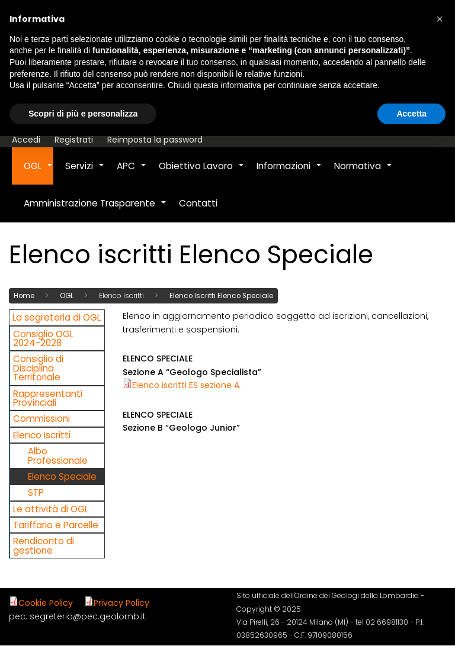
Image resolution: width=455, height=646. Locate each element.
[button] (439, 18)
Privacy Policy (121, 603)
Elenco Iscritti (42, 434)
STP (36, 492)
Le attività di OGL (50, 508)
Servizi (85, 172)
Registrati (74, 140)
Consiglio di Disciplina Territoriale (38, 368)
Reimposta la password (155, 140)
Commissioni (41, 418)
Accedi (26, 140)
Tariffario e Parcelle (55, 524)
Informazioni (289, 172)
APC (132, 172)
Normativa (363, 172)
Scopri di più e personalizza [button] (82, 113)
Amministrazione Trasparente (95, 209)
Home (24, 295)
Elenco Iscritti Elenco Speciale (221, 295)
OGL (38, 172)
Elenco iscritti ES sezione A (185, 385)
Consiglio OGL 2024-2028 (43, 337)
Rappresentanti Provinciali (47, 397)
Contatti (198, 203)
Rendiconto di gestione (43, 545)
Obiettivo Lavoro (202, 172)
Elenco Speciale (62, 476)
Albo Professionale (58, 455)
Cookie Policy (45, 603)
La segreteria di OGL (56, 317)
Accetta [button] (411, 113)
